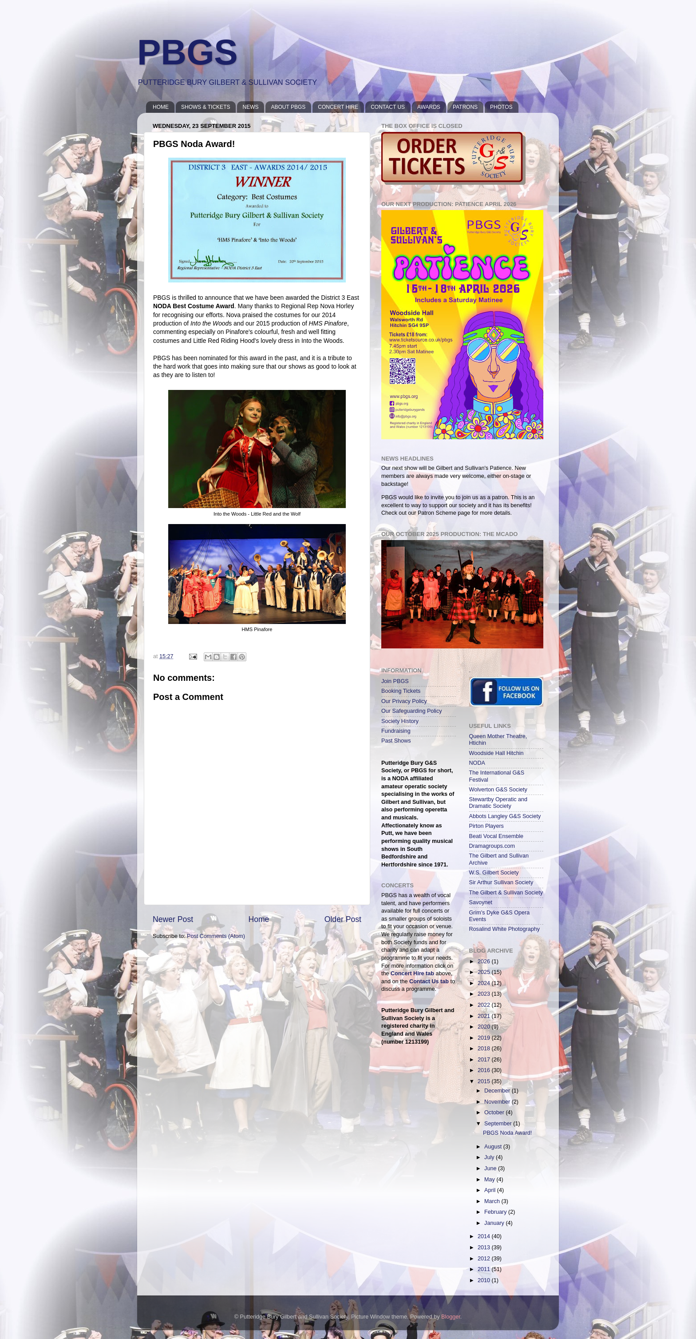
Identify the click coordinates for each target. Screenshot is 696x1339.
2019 (485, 1038)
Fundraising (396, 731)
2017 (485, 1060)
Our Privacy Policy (404, 701)
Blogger (450, 1317)
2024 (485, 983)
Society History (400, 721)
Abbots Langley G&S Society (505, 816)
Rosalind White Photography (504, 929)
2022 (485, 1005)
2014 (485, 1236)
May (490, 1179)
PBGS (187, 52)
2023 (485, 994)
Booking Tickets (400, 691)
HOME (161, 107)
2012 (485, 1259)
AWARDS (428, 107)
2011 (485, 1269)
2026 (485, 961)
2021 (485, 1016)
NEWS (250, 107)
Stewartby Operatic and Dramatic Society (498, 802)
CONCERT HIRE (338, 107)
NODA (477, 763)
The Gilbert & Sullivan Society (506, 893)
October (495, 1112)
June (491, 1168)
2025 (485, 972)
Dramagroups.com (492, 846)
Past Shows (396, 741)
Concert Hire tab (412, 973)
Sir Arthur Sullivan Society (501, 882)
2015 (485, 1081)
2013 (485, 1247)
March (493, 1201)
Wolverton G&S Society (498, 790)
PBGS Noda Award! (507, 1133)
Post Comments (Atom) (216, 936)
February (496, 1212)
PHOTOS (501, 107)
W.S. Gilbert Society (494, 873)
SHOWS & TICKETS (205, 107)
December (498, 1091)
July (490, 1157)
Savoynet (481, 902)
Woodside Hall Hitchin (496, 753)
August (493, 1147)
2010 (485, 1280)
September (498, 1123)
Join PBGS (395, 681)
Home (258, 919)
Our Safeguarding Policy (411, 711)
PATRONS (465, 107)
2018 (485, 1048)
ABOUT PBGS (288, 107)
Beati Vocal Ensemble (496, 836)
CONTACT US (388, 107)
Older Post (342, 919)
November (498, 1102)
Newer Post (173, 919)
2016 (485, 1070)
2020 (485, 1027)
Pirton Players (486, 826)
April (490, 1190)
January (495, 1223)
